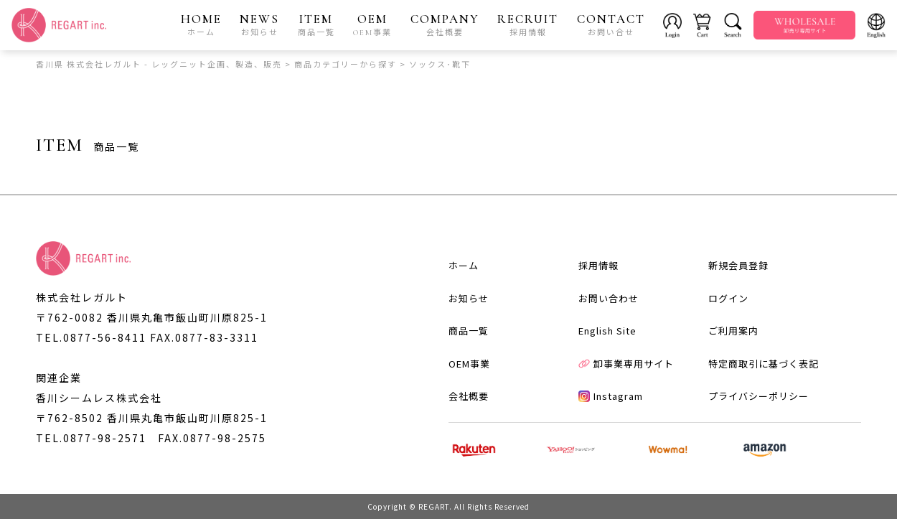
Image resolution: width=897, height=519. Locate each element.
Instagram (610, 396)
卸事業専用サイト (626, 363)
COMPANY (444, 24)
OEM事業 (469, 363)
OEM (372, 24)
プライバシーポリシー (758, 396)
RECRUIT (527, 24)
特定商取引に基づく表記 (763, 363)
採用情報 (598, 265)
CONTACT (611, 24)
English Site (607, 330)
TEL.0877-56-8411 (91, 337)
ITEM (316, 24)
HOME (201, 24)
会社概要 (468, 396)
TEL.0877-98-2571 (91, 438)
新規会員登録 (738, 265)
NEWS (259, 24)
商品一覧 (468, 330)
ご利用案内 (733, 330)
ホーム (463, 265)
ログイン (728, 298)
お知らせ (468, 298)
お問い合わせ (608, 298)
